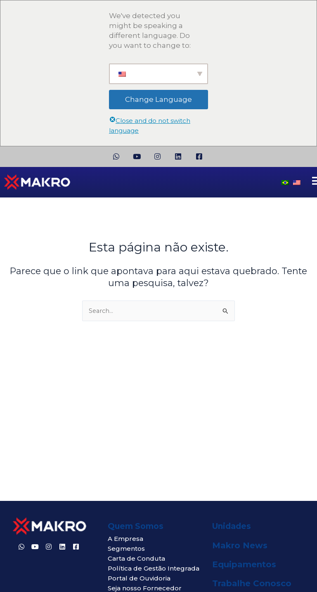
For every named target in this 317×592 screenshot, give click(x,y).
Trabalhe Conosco (251, 583)
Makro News (239, 545)
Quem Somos (135, 526)
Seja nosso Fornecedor (145, 588)
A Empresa (125, 539)
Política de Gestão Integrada (153, 568)
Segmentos (126, 548)
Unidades (231, 526)
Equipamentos (244, 564)
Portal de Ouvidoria (139, 578)
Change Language (158, 99)
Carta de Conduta (136, 558)
